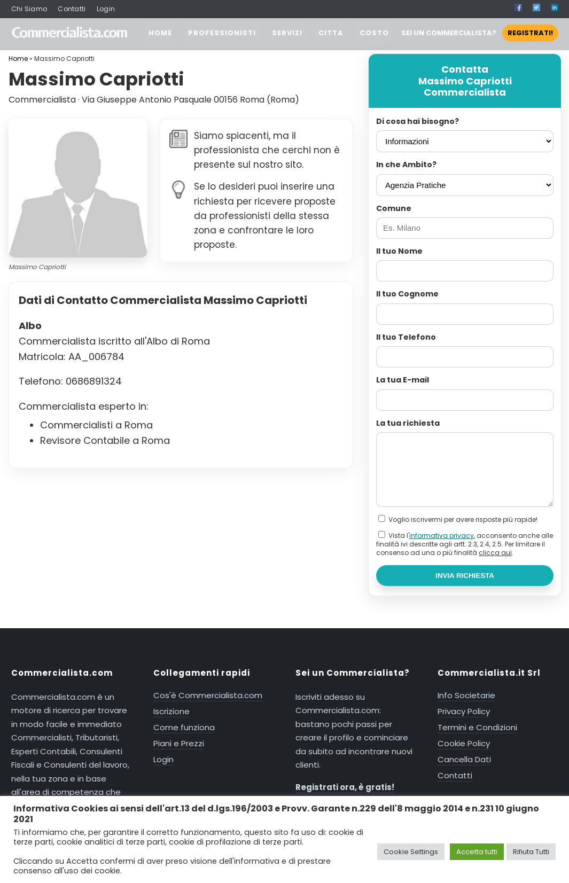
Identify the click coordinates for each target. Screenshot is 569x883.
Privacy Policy (464, 711)
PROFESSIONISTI (222, 33)
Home (18, 58)
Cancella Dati (464, 759)
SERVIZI (287, 33)
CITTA (331, 33)
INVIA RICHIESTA (464, 576)
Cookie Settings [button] (411, 852)
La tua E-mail (402, 379)
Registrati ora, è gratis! (344, 787)
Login (106, 8)
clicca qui (495, 552)
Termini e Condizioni (477, 727)
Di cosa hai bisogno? (417, 121)
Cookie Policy (464, 743)
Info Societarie (466, 695)
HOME (160, 33)
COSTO (374, 33)
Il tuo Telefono (406, 337)
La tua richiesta (408, 423)
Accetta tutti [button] (476, 852)
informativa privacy (441, 535)
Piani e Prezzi (178, 743)
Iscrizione (171, 711)
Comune (393, 208)
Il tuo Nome (399, 251)
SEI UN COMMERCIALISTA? (479, 33)
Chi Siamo (29, 8)
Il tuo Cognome (407, 293)
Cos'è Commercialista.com (207, 695)
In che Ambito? (406, 164)
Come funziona (184, 727)
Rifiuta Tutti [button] (531, 852)
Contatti (71, 8)
